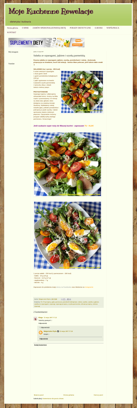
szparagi (52, 304)
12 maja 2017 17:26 (66, 331)
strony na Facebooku (63, 287)
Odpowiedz (42, 323)
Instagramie (89, 287)
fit (41, 302)
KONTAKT (11, 32)
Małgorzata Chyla (50, 331)
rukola (80, 302)
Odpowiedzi (45, 327)
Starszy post (98, 395)
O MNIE (25, 28)
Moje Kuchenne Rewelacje (50, 11)
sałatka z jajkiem (93, 302)
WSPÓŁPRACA (112, 28)
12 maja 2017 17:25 (50, 317)
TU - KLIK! (89, 126)
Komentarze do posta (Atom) (53, 398)
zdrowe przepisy (86, 304)
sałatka (85, 302)
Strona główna (12, 28)
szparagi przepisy (62, 304)
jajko (53, 302)
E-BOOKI (98, 28)
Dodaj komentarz (40, 345)
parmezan (58, 302)
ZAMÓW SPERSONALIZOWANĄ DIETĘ (49, 28)
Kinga (40, 317)
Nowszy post (39, 395)
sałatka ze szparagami (41, 304)
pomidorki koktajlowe (70, 302)
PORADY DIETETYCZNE (80, 28)
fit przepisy (47, 302)
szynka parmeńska (74, 304)
